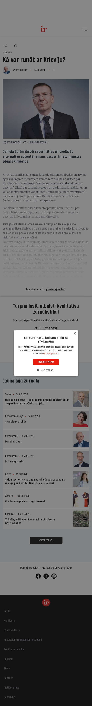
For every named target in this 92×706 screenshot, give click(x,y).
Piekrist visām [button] (46, 361)
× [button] (74, 333)
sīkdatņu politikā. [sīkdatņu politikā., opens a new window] (50, 353)
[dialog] (46, 353)
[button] (46, 370)
